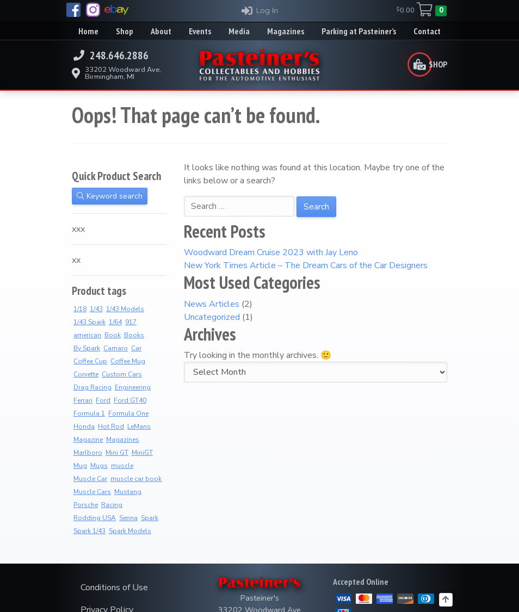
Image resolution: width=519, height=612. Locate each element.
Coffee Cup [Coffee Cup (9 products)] (90, 361)
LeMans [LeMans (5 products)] (139, 426)
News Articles (211, 304)
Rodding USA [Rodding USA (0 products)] (94, 518)
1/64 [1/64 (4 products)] (115, 322)
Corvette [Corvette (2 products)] (85, 374)
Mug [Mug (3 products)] (80, 465)
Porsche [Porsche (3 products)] (85, 504)
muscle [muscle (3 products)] (122, 465)
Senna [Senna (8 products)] (128, 518)
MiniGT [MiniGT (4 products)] (142, 452)
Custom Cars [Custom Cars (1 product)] (122, 374)
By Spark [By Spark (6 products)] (86, 348)
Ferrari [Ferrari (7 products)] (82, 400)
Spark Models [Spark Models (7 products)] (130, 531)
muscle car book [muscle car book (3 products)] (136, 478)
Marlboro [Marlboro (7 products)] (87, 452)
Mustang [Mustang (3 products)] (127, 491)
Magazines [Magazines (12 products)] (122, 439)
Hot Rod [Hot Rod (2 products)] (111, 426)
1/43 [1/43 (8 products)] (96, 309)
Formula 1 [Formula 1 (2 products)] (89, 413)
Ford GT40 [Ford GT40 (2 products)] (130, 400)
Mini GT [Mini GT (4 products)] (117, 452)
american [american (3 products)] (87, 335)
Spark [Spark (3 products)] (149, 518)
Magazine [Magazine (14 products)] (88, 439)
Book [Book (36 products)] (112, 335)
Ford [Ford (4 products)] (103, 400)
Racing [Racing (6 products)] (111, 504)
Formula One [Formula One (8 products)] (128, 413)
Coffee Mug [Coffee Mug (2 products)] (127, 361)
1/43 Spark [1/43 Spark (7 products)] (89, 322)
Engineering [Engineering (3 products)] (133, 387)
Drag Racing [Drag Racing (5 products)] (92, 387)
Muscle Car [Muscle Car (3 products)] (90, 478)
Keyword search (110, 196)
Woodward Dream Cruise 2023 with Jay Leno (271, 252)
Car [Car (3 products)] (136, 348)
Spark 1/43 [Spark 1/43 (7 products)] (89, 531)
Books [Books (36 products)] (134, 335)
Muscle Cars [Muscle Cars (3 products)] (92, 491)
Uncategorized (212, 317)
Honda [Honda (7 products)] (84, 426)
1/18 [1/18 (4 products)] (79, 309)
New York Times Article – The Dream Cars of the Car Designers (306, 265)
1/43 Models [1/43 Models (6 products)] (125, 309)
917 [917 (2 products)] (131, 322)
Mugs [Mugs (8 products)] (99, 465)
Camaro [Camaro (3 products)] (115, 348)
